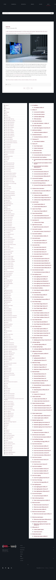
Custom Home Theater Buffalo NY (40, 211)
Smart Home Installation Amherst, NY (41, 468)
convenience (7, 190)
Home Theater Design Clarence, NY (40, 306)
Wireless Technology (9, 454)
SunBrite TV (7, 430)
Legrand (6, 286)
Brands (32, 4)
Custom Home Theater (36, 208)
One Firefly (42, 567)
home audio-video (8, 222)
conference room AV (9, 180)
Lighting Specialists (8, 300)
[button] (28, 564)
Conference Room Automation (38, 188)
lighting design (8, 297)
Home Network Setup (9, 241)
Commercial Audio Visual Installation (39, 157)
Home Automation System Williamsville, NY (42, 267)
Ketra (6, 278)
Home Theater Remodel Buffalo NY (41, 321)
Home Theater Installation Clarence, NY (41, 317)
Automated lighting (8, 137)
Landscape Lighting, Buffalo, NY (40, 344)
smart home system (9, 408)
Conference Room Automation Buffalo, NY (42, 190)
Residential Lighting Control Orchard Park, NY (43, 426)
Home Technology (8, 252)
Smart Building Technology (37, 439)
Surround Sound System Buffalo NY (41, 495)
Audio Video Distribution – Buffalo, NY (41, 123)
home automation (8, 225)
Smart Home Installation (9, 404)
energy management (9, 203)
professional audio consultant (10, 363)
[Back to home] (2, 4)
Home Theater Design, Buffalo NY (40, 308)
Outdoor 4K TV (35, 392)
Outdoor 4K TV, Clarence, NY (39, 394)
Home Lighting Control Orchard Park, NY (42, 283)
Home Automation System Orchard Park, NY (42, 265)
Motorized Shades (8, 312)
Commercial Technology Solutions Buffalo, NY (43, 185)
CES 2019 (7, 159)
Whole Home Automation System (38, 511)
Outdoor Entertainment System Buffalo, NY (42, 405)
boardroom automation (9, 152)
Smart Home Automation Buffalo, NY (41, 446)
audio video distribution (9, 124)
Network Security (8, 325)
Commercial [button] (13, 4)
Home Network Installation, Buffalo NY (41, 290)
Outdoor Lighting (8, 351)
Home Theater (8, 254)
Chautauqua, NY (35, 139)
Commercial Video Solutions (10, 174)
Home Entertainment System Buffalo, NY (24, 33)
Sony (6, 428)
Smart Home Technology (9, 409)
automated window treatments (11, 140)
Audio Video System (9, 129)
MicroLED (7, 307)
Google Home (7, 208)
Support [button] (37, 558)
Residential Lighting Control (37, 420)
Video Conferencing (9, 442)
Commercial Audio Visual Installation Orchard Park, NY (43, 163)
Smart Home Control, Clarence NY (40, 464)
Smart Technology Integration (10, 421)
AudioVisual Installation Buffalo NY (40, 132)
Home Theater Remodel (36, 319)
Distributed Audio (8, 198)
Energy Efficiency (8, 202)
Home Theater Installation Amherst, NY (41, 312)
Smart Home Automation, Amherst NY (41, 452)
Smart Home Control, (36, 461)
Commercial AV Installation (39, 112)
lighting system (8, 302)
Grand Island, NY (35, 220)
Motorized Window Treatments (11, 315)
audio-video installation (9, 130)
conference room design (9, 181)
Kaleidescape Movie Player (37, 337)
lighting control (8, 293)
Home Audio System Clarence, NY (40, 242)
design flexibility (8, 196)
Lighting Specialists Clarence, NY (40, 360)
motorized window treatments (11, 317)
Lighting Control (8, 295)
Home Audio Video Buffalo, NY (40, 249)
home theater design (9, 258)
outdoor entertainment (9, 344)
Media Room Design (9, 305)
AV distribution (8, 146)
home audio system (9, 219)
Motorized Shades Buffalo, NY (39, 376)
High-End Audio (8, 212)
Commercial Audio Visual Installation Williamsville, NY (41, 167)
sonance (6, 425)
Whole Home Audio (36, 502)
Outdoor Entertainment (9, 342)
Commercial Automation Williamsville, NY (42, 176)
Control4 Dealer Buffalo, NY (39, 204)
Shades (6, 386)
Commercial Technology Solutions (38, 182)
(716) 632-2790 (5, 551)
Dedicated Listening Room (10, 195)
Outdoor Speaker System (37, 413)
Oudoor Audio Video (9, 334)
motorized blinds (8, 310)
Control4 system (8, 188)
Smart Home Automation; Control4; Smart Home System (14, 399)
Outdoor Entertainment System (11, 346)
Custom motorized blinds (10, 191)
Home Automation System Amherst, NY (41, 258)
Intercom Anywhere (9, 273)
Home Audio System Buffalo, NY (40, 240)
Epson (6, 207)
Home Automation (8, 224)
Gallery (40, 4)
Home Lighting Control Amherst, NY (41, 276)
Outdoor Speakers (8, 359)
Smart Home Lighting (36, 475)
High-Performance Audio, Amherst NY (41, 226)
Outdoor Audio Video (9, 339)
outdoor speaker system (9, 358)
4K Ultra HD (7, 108)
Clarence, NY (34, 143)
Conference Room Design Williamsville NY (42, 199)
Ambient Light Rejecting (9, 118)
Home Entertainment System (11, 33)
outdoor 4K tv (7, 336)
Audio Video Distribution (9, 122)
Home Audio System (9, 217)
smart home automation (9, 395)
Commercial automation (9, 166)
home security (7, 249)
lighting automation (8, 290)
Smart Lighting (8, 411)
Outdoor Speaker (8, 356)
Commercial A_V (8, 171)
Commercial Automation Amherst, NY (41, 171)
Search (52, 13)
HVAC (6, 269)
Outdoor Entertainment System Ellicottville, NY (43, 410)
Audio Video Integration (36, 125)
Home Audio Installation (37, 233)
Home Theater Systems (36, 326)
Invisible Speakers (8, 274)
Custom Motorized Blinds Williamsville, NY (42, 217)
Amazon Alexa (7, 117)
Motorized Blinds (8, 308)
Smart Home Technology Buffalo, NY (41, 482)
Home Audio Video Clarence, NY (40, 251)
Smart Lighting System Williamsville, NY (42, 491)
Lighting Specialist (8, 298)
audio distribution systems (10, 120)
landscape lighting (8, 281)
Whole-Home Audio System (37, 517)
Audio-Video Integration (9, 134)
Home (5, 4)
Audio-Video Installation (9, 132)
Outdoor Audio (8, 337)
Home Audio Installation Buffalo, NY (41, 236)
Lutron (6, 303)
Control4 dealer (8, 186)
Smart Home (7, 390)
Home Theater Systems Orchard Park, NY (42, 333)
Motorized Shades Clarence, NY (40, 378)
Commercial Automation (9, 168)
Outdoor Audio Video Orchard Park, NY (41, 401)
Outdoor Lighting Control (10, 352)
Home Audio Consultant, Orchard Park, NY (42, 231)
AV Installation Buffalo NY (39, 107)
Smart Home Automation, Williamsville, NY (42, 455)
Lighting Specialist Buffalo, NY (39, 358)
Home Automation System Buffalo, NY (41, 260)
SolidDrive (7, 423)
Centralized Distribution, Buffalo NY (41, 136)
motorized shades (8, 313)
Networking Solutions (36, 387)
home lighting (7, 232)
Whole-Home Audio (9, 447)
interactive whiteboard (9, 271)
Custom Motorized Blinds (10, 193)
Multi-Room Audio (8, 320)
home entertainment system (19, 74)
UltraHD (6, 440)
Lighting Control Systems (37, 351)
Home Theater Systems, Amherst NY (41, 335)
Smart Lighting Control (9, 413)
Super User (8, 26)
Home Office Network (9, 247)
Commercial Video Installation (10, 173)
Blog (48, 4)
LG (5, 288)
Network (6, 322)
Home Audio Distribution (10, 213)
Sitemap (46, 567)
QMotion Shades (8, 369)
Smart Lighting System (9, 414)
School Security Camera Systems (11, 381)
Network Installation (9, 324)
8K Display (7, 112)
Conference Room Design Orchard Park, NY (42, 197)
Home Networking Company (10, 244)
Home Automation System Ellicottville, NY (42, 263)
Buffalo (6, 154)
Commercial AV (8, 169)
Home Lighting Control (9, 234)
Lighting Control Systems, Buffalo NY (41, 353)
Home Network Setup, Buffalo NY (40, 294)
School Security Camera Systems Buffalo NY (42, 437)
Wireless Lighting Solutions (10, 452)
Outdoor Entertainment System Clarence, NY (42, 407)
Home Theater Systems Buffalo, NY (41, 328)
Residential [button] (23, 4)
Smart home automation (9, 397)
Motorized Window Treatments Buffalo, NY (42, 385)
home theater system (9, 266)
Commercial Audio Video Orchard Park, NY (42, 155)
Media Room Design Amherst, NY (40, 364)
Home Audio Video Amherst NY (40, 247)
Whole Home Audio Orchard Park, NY (41, 504)
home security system (9, 251)
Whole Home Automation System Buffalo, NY (42, 513)
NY (5, 329)
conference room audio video (10, 176)
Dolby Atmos (7, 200)
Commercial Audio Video (9, 163)
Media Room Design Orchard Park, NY (41, 369)
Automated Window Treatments (11, 142)
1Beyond (6, 105)
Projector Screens (8, 364)
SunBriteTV (7, 431)
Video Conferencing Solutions (38, 498)
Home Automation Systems (10, 229)
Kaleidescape (7, 276)
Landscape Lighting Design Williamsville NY (42, 349)
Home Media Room (8, 237)
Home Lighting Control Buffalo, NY (40, 278)
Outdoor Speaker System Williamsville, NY (42, 415)
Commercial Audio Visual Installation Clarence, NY (43, 160)
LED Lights (7, 285)
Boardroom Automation (9, 151)
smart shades (7, 420)
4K (5, 107)
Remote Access (8, 371)
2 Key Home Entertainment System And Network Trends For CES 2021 (26, 31)
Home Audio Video (36, 245)
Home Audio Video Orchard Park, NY (41, 254)
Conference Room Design (37, 193)
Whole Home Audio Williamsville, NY (41, 507)
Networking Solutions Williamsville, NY (41, 389)
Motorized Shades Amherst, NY (40, 373)
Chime (6, 161)
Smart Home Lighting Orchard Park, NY (41, 477)
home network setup (9, 242)
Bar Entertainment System (10, 149)
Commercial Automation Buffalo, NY (41, 173)
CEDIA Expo (7, 157)
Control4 (6, 185)
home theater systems (9, 268)
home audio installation (9, 215)
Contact (21, 560)
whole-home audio (8, 448)
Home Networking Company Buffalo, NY (42, 299)
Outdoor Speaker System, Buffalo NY (41, 417)
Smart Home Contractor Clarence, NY (41, 459)
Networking (7, 327)
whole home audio (8, 445)
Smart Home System (9, 406)
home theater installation (13, 79)
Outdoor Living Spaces (9, 354)
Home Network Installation (39, 141)
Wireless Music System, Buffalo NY (40, 536)
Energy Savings (8, 205)
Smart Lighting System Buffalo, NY (40, 486)
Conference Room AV (9, 178)
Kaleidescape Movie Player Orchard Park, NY (42, 340)
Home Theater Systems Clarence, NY (41, 330)
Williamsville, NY (35, 527)
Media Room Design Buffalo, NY (40, 367)
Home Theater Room (9, 263)
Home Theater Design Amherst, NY (40, 303)
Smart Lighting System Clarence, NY (41, 489)
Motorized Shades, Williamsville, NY (41, 380)
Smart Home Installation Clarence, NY (41, 473)
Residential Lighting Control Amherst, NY (42, 422)
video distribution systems (10, 443)
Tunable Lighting (8, 438)
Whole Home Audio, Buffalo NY (40, 509)
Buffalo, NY (34, 109)
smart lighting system (9, 416)
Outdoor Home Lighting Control (11, 349)
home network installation (24, 79)
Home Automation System (10, 227)
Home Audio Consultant (37, 229)
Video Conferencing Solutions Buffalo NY (42, 500)
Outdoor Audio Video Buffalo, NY (40, 398)
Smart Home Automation (10, 393)
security (6, 383)
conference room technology (10, 183)
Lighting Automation (9, 291)
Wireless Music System (36, 534)
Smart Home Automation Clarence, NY (41, 448)
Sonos (6, 426)
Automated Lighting (9, 139)
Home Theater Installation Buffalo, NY (41, 315)
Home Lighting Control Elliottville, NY (41, 281)
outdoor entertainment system (11, 347)
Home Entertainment (9, 230)
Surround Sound (8, 433)
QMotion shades (8, 368)
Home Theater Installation (10, 261)
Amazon (6, 115)
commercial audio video (9, 164)
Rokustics (7, 378)
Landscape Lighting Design (39, 116)
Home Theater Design (9, 256)
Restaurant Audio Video (9, 373)
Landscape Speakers (9, 283)
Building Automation (9, 156)
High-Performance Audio (37, 224)
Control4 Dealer (35, 202)
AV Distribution (8, 144)
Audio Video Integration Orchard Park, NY (42, 127)
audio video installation (9, 125)
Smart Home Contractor (37, 457)
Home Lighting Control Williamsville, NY (41, 285)
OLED (6, 332)
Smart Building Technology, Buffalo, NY (41, 441)
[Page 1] (28, 88)
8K (5, 110)
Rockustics (7, 376)
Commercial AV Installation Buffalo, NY (41, 180)
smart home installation (9, 403)
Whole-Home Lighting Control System (39, 521)
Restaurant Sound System (10, 375)
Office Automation (8, 330)
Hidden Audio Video (9, 210)
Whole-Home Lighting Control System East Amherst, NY (42, 524)
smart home (7, 391)
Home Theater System (9, 264)
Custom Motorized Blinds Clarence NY (41, 215)
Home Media (7, 235)
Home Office (7, 246)
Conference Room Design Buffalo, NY (41, 195)
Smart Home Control (9, 401)
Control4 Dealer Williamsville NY (40, 206)
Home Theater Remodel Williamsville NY (42, 324)
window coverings (8, 450)
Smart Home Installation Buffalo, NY (41, 470)
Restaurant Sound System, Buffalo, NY (41, 432)
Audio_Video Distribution (9, 135)
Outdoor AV (7, 341)
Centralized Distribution (36, 134)
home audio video (33, 79)
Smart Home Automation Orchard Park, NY (42, 450)
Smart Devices (7, 388)
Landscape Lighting (8, 280)
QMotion (6, 366)
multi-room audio (8, 319)
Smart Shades (7, 418)
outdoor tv (7, 361)
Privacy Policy (52, 567)
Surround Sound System (9, 435)
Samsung (7, 380)
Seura (6, 385)
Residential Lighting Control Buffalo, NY (41, 424)
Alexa (6, 113)
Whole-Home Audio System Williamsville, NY (42, 519)
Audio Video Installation (9, 127)
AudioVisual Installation (36, 130)
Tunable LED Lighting (9, 437)
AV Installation (7, 147)
